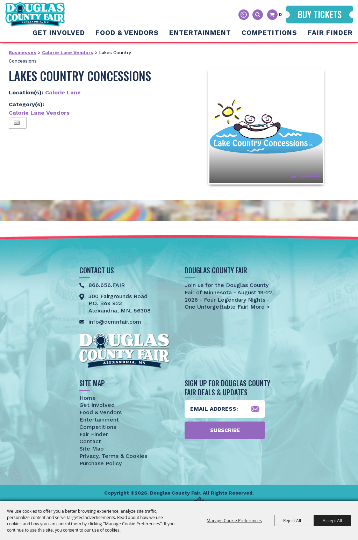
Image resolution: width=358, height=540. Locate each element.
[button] (266, 127)
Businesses (22, 52)
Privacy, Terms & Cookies (113, 456)
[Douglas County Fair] (35, 14)
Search (257, 14)
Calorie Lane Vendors (67, 52)
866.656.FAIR (106, 285)
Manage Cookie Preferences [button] (234, 520)
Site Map (91, 448)
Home (87, 398)
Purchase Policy (100, 463)
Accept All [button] (332, 520)
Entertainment (200, 33)
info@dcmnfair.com (114, 321)
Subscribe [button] (225, 430)
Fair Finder (330, 33)
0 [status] (280, 14)
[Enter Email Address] (225, 409)
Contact (90, 441)
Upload (309, 175)
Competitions (269, 33)
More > (259, 306)
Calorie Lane (63, 92)
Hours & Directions (243, 14)
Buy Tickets (320, 14)
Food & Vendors (127, 33)
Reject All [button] (292, 520)
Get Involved (59, 33)
